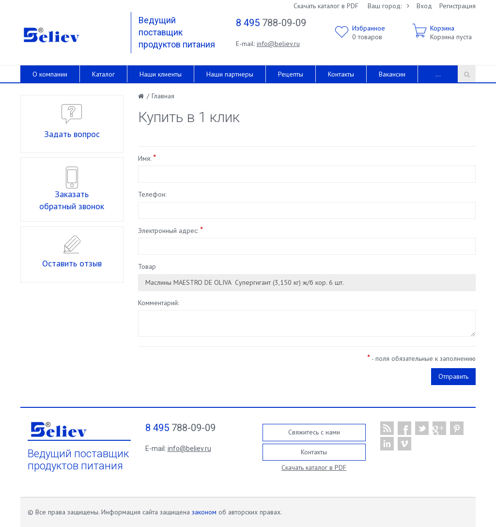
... (438, 74)
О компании (49, 74)
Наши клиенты (161, 74)
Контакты (341, 74)
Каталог (103, 74)
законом (204, 512)
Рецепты (290, 74)
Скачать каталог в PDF (326, 5)
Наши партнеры (229, 74)
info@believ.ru (278, 43)
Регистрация (457, 5)
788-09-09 (271, 23)
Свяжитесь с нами (314, 432)
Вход (424, 5)
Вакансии (392, 74)
